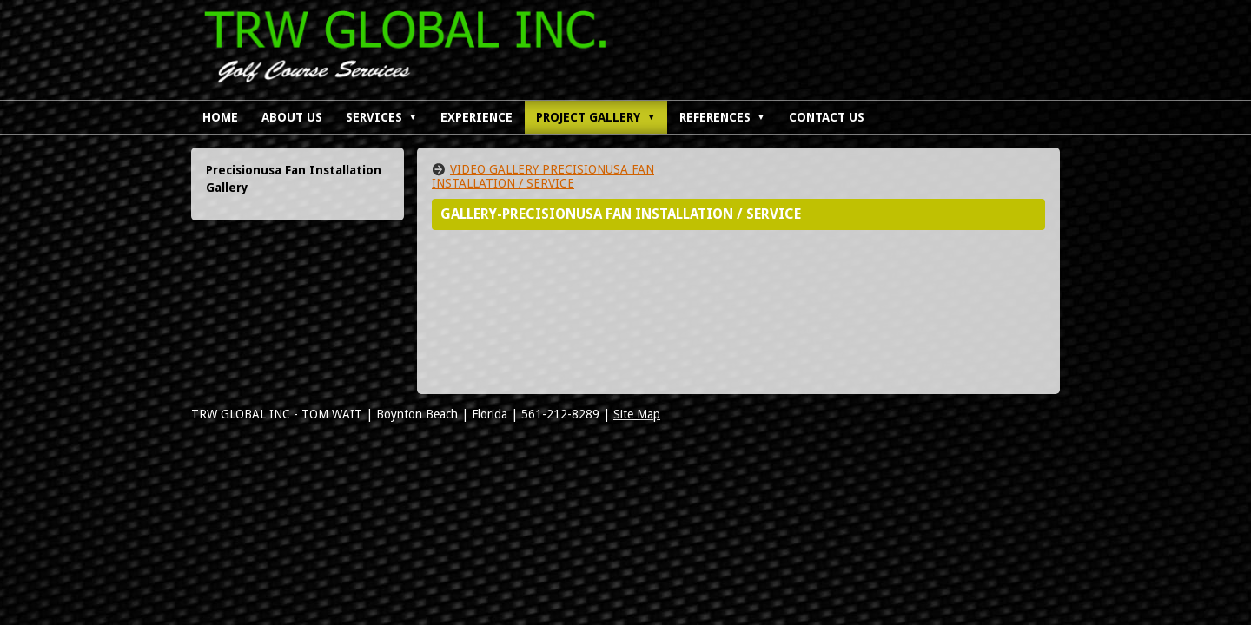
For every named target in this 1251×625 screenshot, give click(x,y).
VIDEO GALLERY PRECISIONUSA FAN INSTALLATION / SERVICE (543, 176)
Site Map (636, 414)
